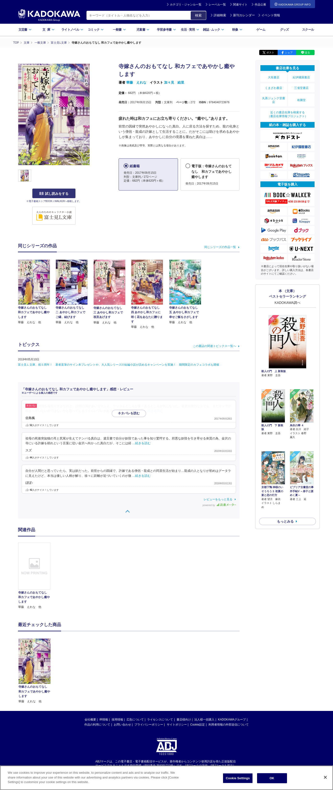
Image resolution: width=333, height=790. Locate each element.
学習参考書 (166, 29)
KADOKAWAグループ (232, 719)
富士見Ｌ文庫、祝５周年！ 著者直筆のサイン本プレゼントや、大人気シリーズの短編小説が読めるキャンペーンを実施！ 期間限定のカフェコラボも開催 (118, 364)
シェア (289, 52)
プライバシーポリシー (148, 724)
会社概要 (90, 719)
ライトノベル (72, 29)
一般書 (119, 29)
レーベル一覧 (217, 4)
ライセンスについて (160, 719)
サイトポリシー (177, 724)
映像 (237, 29)
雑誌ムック (213, 29)
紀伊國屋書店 (301, 77)
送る (307, 52)
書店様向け (184, 719)
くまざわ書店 (273, 87)
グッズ (284, 29)
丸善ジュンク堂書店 (273, 98)
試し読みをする (54, 193)
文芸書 (25, 29)
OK (272, 778)
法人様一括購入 (204, 719)
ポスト (270, 52)
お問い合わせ (122, 724)
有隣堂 (301, 98)
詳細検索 (218, 15)
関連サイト (240, 4)
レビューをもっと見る (218, 499)
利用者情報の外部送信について (228, 724)
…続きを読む (154, 410)
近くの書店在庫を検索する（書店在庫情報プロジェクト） (287, 112)
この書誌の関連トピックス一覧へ (214, 345)
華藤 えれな (136, 82)
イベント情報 (269, 15)
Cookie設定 (197, 724)
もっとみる (285, 494)
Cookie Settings (238, 778)
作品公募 (260, 4)
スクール (308, 29)
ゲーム (260, 29)
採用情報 (117, 719)
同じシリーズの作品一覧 (220, 246)
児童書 (142, 29)
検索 (198, 15)
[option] (37, 575)
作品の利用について (97, 724)
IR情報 (103, 719)
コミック (96, 29)
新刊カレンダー (242, 15)
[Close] (325, 777)
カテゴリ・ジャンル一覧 (185, 4)
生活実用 (190, 29)
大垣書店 (273, 77)
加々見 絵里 (174, 82)
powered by (219, 505)
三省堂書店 (301, 87)
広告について (135, 719)
